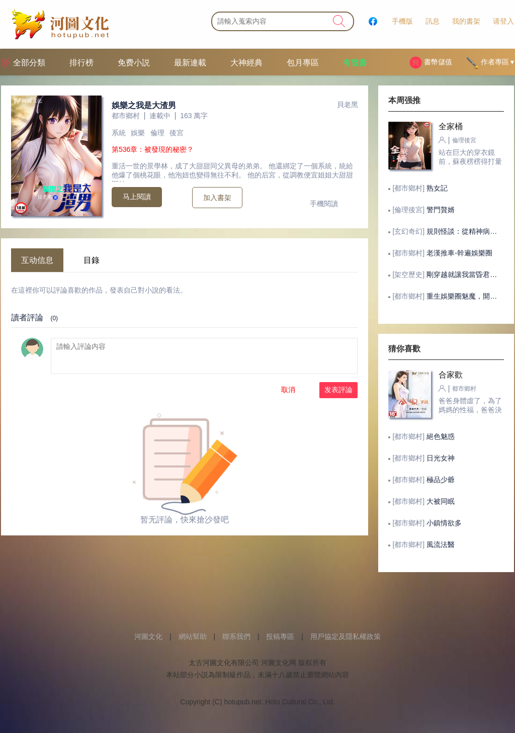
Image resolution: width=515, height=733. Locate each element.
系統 (119, 133)
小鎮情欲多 (444, 523)
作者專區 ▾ (490, 62)
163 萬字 (194, 116)
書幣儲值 (430, 62)
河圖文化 (148, 636)
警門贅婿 (440, 210)
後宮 (176, 133)
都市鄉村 (126, 116)
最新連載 (190, 62)
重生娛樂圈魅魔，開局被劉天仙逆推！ (464, 296)
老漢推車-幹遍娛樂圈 (459, 253)
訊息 (432, 21)
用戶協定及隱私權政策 (345, 636)
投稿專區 (280, 636)
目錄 (91, 260)
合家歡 (451, 375)
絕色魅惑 (440, 436)
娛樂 (138, 133)
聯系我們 (236, 636)
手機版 (402, 21)
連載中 (159, 116)
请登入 (503, 21)
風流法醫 (440, 544)
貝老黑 (347, 105)
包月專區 (303, 62)
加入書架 (217, 198)
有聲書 (355, 62)
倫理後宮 (464, 140)
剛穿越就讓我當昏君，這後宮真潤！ (464, 274)
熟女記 (437, 188)
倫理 (157, 133)
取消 (288, 390)
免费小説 (134, 62)
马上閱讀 (137, 197)
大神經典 (246, 62)
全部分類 (29, 62)
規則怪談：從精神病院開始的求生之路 (464, 231)
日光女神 (440, 458)
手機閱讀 (324, 204)
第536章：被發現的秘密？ (153, 149)
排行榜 (81, 62)
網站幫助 (193, 636)
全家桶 (451, 126)
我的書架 (466, 21)
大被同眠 (440, 501)
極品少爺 (440, 480)
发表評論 (338, 390)
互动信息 (37, 260)
